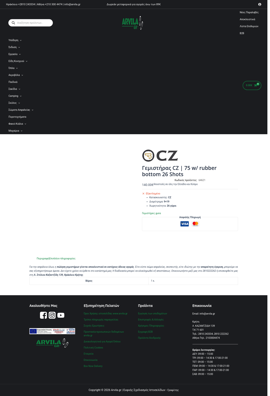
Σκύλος (14, 102)
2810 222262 (221, 333)
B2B (242, 33)
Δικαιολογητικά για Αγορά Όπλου (102, 340)
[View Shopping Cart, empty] (252, 85)
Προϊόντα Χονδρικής (149, 336)
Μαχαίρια (15, 130)
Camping (15, 95)
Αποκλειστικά (247, 19)
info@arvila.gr (207, 313)
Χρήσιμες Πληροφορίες (151, 325)
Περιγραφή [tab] (43, 258)
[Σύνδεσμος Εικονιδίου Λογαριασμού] (259, 4)
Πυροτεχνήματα (17, 116)
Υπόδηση (15, 40)
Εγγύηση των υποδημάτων (152, 313)
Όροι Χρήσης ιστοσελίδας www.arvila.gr (106, 313)
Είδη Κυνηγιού (18, 61)
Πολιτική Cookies (93, 346)
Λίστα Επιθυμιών (249, 26)
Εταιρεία (89, 352)
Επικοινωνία (90, 357)
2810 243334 (205, 333)
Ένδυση (14, 47)
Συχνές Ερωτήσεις (94, 325)
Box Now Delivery (93, 363)
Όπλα (13, 68)
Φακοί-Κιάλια (17, 123)
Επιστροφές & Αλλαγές (151, 319)
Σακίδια (14, 88)
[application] (19, 40)
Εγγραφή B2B (145, 331)
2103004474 (213, 337)
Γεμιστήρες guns (151, 213)
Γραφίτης (173, 389)
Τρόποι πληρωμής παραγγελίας (101, 319)
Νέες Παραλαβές (249, 12)
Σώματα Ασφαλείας (21, 109)
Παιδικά (13, 82)
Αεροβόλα (16, 75)
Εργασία (15, 54)
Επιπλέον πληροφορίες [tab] (62, 258)
